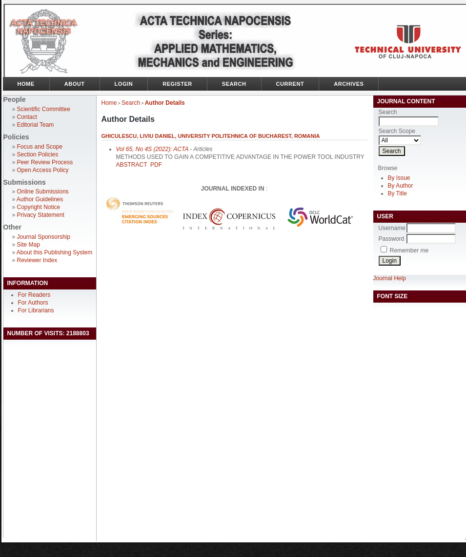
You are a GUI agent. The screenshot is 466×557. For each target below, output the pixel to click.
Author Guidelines (40, 199)
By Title (397, 193)
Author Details (165, 102)
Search (234, 84)
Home (26, 84)
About (74, 84)
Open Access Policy (43, 170)
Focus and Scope (39, 146)
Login (124, 84)
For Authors (33, 302)
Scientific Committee (43, 109)
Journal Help (389, 278)
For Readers (34, 294)
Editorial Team (35, 124)
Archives (349, 84)
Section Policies (38, 154)
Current (290, 84)
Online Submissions (43, 191)
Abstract (131, 164)
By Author (400, 185)
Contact (27, 117)
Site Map (28, 244)
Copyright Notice (39, 207)
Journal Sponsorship (43, 236)
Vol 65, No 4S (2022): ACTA (152, 149)
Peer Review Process (45, 162)
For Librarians (36, 310)
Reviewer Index (37, 260)
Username (392, 228)
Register (177, 84)
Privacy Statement (40, 214)
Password (392, 238)
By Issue (399, 177)
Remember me (409, 250)
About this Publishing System (54, 252)
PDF (156, 164)
